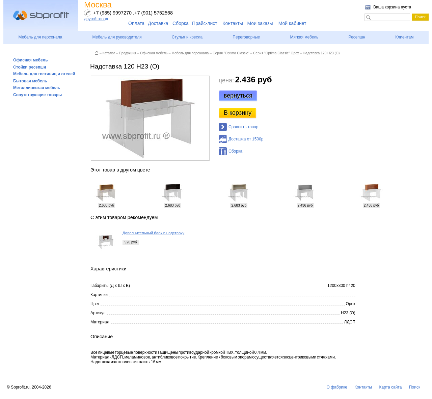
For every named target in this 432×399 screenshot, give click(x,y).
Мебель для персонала (40, 37)
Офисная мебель (30, 60)
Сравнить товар (243, 127)
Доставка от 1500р (245, 139)
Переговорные (246, 37)
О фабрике (336, 387)
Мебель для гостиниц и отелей (44, 74)
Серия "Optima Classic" (231, 53)
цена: (226, 80)
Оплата (136, 23)
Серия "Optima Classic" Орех (276, 53)
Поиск (414, 387)
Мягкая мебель (304, 37)
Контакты (232, 23)
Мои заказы (260, 23)
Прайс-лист (204, 23)
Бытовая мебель (30, 81)
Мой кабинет (292, 23)
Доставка (158, 23)
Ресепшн (356, 37)
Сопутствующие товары (37, 94)
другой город (96, 19)
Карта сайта (390, 387)
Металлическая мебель (36, 87)
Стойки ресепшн (29, 67)
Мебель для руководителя (116, 37)
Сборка (180, 23)
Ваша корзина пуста (392, 7)
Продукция (127, 53)
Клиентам (404, 37)
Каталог (109, 53)
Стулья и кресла (187, 37)
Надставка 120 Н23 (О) (321, 53)
